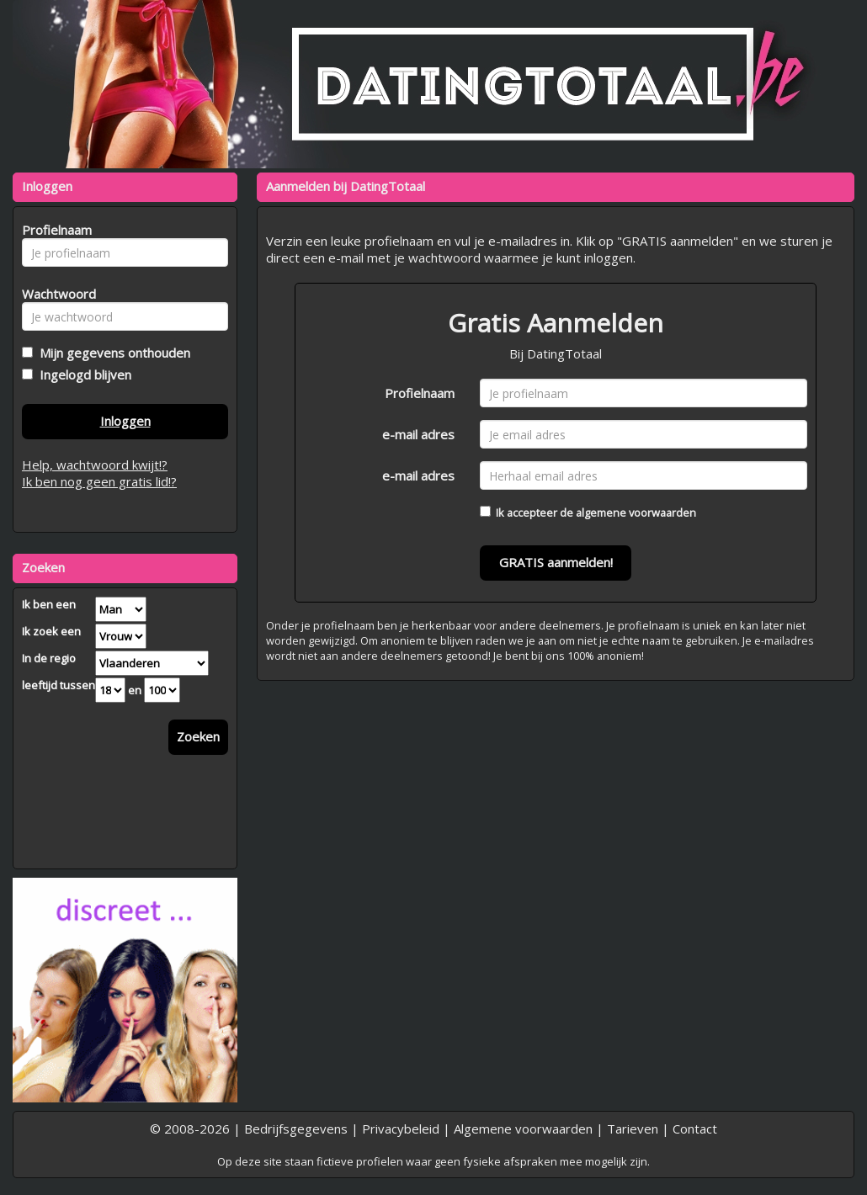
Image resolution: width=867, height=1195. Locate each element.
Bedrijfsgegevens (296, 1128)
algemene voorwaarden (636, 512)
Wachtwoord (54, 293)
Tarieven (632, 1128)
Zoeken (198, 736)
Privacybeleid (400, 1128)
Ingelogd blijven (82, 374)
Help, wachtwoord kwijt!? (95, 464)
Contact (695, 1128)
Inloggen (125, 420)
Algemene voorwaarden (523, 1128)
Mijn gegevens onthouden (111, 352)
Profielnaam (420, 393)
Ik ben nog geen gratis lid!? (99, 481)
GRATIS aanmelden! (556, 562)
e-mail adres (418, 434)
